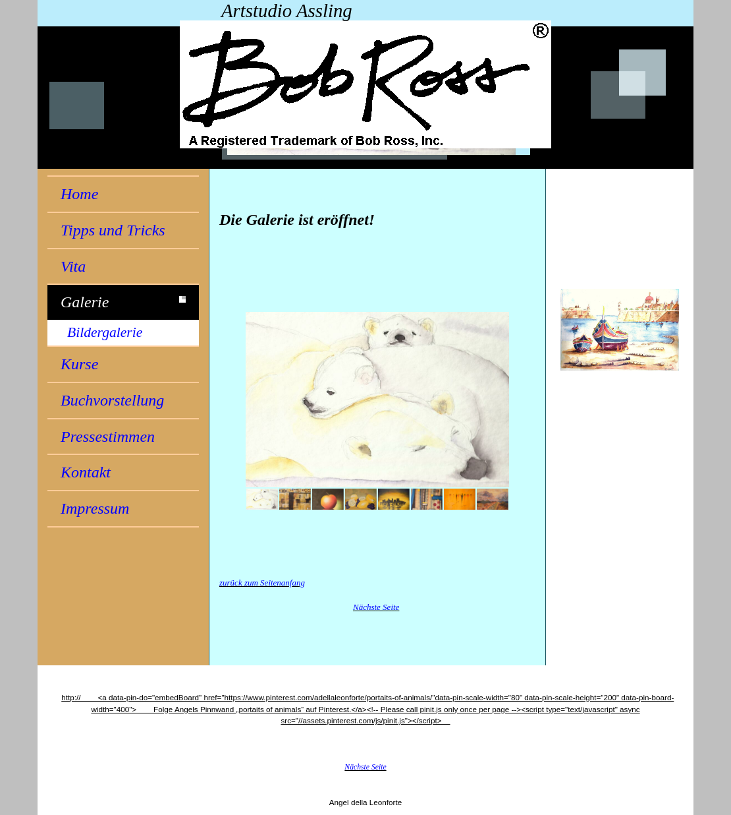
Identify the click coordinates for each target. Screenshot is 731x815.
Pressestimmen (108, 436)
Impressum (95, 508)
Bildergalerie (104, 332)
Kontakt (86, 472)
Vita (73, 266)
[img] (365, 84)
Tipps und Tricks (113, 230)
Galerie (85, 302)
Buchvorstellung (112, 400)
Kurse (79, 364)
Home (79, 193)
